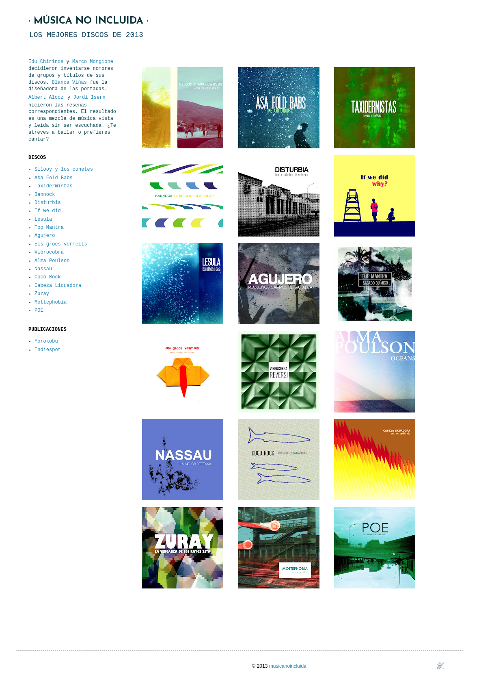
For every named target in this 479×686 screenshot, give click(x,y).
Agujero (45, 236)
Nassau (43, 269)
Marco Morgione (92, 62)
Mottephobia (51, 302)
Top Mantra (49, 227)
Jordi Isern (89, 97)
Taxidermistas (54, 186)
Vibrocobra (49, 252)
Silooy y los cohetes (64, 169)
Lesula (43, 219)
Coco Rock (48, 277)
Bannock (45, 195)
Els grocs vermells (61, 244)
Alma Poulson (52, 261)
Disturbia (48, 203)
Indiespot (48, 350)
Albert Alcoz (45, 97)
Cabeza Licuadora (58, 286)
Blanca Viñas (69, 82)
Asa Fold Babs (54, 178)
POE (39, 310)
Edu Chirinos (45, 62)
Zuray (42, 294)
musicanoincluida (287, 666)
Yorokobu (46, 341)
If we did (48, 211)
